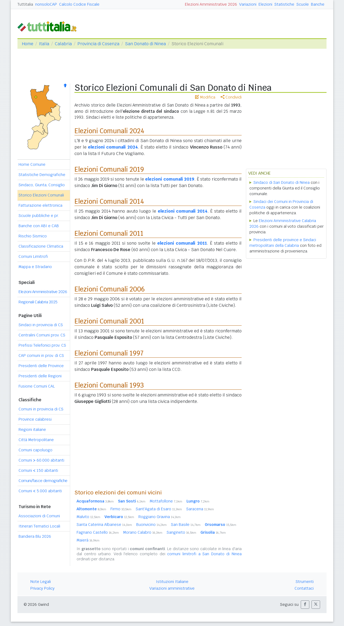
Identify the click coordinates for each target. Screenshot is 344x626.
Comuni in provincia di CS (41, 409)
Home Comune (32, 164)
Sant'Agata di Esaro (159, 509)
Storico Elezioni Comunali (41, 195)
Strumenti (305, 581)
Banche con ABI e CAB (39, 225)
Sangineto (181, 532)
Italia (44, 44)
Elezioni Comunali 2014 (109, 201)
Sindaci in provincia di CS (41, 324)
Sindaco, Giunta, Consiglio (42, 184)
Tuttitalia (25, 4)
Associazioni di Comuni (39, 516)
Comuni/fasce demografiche (43, 480)
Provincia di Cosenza (98, 44)
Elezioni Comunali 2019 (109, 169)
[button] (305, 604)
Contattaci (304, 588)
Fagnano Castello (98, 532)
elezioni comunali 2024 (113, 147)
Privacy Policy (42, 588)
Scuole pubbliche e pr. (39, 215)
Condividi (231, 97)
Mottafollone (166, 501)
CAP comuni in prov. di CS (41, 355)
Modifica (205, 97)
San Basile (185, 524)
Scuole (302, 4)
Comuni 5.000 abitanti (40, 490)
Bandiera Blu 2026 (35, 536)
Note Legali (40, 581)
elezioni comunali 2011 (182, 243)
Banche (317, 4)
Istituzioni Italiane (172, 581)
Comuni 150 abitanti (38, 470)
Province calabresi (35, 419)
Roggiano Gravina (159, 516)
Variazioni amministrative (172, 588)
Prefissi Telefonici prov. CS (42, 345)
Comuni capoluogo (35, 450)
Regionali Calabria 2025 (38, 302)
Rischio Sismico (33, 236)
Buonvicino (151, 524)
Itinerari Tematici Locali (39, 526)
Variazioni (247, 4)
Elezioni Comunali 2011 (109, 233)
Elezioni (265, 4)
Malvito (88, 516)
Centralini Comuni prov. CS (42, 335)
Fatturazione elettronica (40, 205)
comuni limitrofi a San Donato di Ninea (204, 553)
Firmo (120, 509)
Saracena (200, 509)
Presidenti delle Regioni (40, 376)
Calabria (63, 44)
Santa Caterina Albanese (104, 524)
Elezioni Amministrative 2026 (211, 4)
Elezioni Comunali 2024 (109, 131)
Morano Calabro (142, 532)
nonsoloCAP (46, 4)
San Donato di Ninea (145, 44)
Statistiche (284, 4)
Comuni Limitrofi (33, 256)
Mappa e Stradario (35, 266)
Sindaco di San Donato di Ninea (281, 182)
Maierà (88, 540)
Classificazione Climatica (41, 246)
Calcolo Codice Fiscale (79, 4)
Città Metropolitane (36, 439)
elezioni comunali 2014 (182, 211)
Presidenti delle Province (41, 365)
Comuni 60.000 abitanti (41, 460)
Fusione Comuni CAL (37, 386)
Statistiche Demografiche (42, 174)
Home (27, 44)
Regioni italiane (32, 429)
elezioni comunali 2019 (169, 179)
